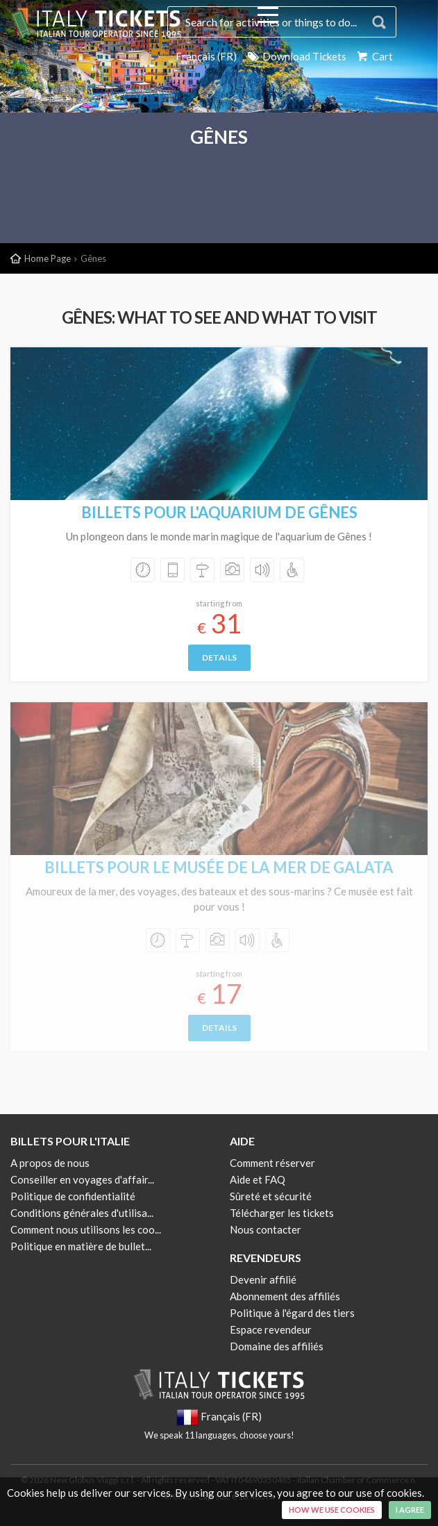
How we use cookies (332, 1509)
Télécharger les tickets (282, 1212)
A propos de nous (50, 1162)
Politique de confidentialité (72, 1196)
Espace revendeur (271, 1329)
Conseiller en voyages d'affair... (82, 1179)
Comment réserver (272, 1162)
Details (219, 657)
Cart (374, 56)
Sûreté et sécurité (271, 1196)
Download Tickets (296, 56)
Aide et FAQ (257, 1179)
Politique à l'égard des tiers (292, 1313)
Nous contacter (265, 1229)
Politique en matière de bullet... (80, 1246)
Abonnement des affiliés (285, 1296)
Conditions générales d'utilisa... (81, 1212)
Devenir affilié (263, 1279)
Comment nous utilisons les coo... (85, 1229)
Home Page (47, 258)
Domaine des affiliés (276, 1346)
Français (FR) (206, 56)
